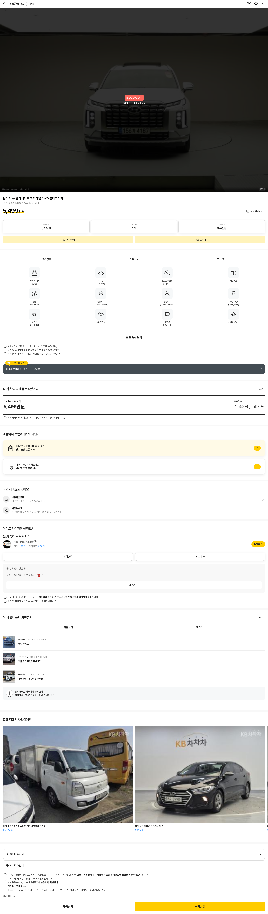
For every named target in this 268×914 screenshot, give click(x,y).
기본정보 (134, 259)
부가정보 (221, 259)
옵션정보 (46, 259)
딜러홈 (257, 544)
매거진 (199, 627)
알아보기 (134, 448)
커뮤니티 (68, 627)
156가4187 (21, 4)
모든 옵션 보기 (134, 337)
